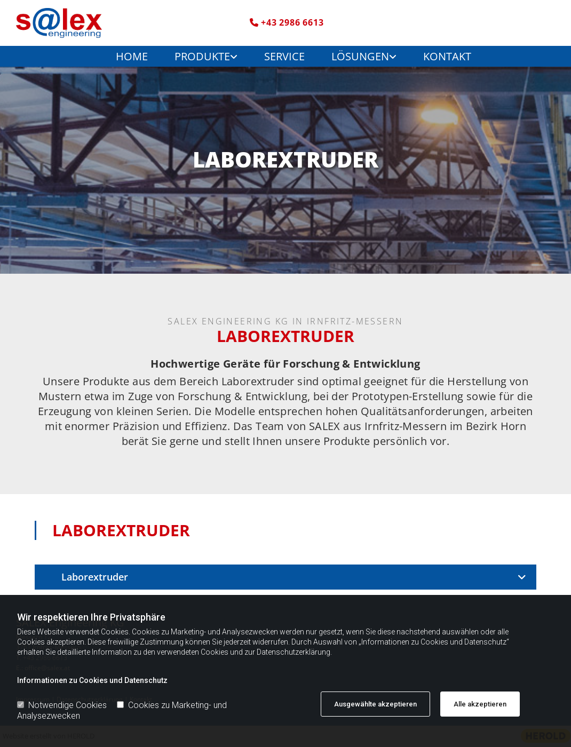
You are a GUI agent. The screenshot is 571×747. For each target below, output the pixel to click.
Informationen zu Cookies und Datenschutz (92, 680)
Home (132, 56)
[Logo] (77, 23)
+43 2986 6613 (292, 22)
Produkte (202, 56)
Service (284, 56)
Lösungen (360, 56)
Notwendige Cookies (62, 705)
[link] (198, 56)
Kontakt (447, 56)
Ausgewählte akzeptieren (375, 704)
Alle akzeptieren (480, 704)
